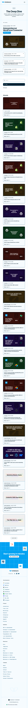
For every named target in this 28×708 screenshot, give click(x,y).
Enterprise (5, 614)
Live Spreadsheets (7, 636)
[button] (24, 2)
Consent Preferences (8, 678)
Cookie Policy (6, 676)
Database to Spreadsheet (9, 629)
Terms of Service (7, 671)
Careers (5, 667)
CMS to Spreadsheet (7, 627)
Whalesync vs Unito (7, 655)
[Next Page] (14, 538)
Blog (4, 650)
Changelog (5, 617)
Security (5, 612)
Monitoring (5, 610)
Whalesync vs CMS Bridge (9, 657)
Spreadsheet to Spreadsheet (9, 631)
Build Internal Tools (8, 638)
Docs (4, 644)
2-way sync (5, 608)
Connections (6, 606)
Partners (5, 648)
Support (5, 619)
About (4, 665)
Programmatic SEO (7, 633)
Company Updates (6, 25)
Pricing (5, 621)
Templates (5, 646)
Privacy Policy (6, 674)
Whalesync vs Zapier (8, 652)
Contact (5, 669)
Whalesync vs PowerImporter (9, 659)
